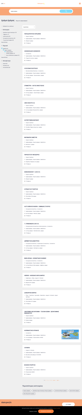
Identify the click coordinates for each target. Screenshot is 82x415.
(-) (2, 48)
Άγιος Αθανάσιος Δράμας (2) (12, 55)
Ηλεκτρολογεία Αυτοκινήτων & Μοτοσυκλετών (36, 226)
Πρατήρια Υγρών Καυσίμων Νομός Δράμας (42, 390)
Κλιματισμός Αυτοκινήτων (43, 243)
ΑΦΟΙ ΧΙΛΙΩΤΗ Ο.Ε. (29, 103)
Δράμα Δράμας (29, 38)
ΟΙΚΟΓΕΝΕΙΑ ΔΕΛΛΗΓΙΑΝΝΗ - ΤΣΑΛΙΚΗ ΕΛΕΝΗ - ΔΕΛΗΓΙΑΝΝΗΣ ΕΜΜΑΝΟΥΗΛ (41, 312)
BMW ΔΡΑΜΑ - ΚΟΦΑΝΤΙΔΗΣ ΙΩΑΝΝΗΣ (35, 258)
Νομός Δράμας (36, 38)
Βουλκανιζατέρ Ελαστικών (32, 71)
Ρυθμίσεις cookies (33, 411)
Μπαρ (33, 278)
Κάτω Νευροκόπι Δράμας (29, 393)
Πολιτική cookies (56, 408)
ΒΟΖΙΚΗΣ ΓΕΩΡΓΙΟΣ (29, 365)
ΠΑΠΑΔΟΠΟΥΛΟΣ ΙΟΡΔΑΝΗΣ (32, 34)
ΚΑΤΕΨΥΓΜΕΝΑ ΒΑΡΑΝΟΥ (31, 120)
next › (54, 380)
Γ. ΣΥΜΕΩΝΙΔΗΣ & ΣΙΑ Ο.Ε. (31, 224)
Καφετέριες (28, 278)
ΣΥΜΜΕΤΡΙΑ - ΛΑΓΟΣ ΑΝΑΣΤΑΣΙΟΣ (34, 85)
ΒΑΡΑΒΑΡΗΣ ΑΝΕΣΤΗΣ (30, 137)
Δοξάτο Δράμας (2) (10, 53)
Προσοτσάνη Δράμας (74, 390)
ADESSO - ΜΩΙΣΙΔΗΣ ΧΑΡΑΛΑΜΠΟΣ (34, 275)
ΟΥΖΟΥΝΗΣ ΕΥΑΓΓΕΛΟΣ (31, 68)
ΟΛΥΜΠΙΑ (27, 347)
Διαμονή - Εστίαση (39, 278)
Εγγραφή (68, 404)
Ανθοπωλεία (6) (6, 36)
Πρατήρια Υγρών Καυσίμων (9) (10, 32)
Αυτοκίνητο (28, 53)
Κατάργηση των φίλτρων (8, 26)
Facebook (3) (6, 65)
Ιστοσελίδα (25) (6, 67)
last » (58, 380)
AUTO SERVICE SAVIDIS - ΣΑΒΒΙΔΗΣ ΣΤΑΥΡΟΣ (37, 206)
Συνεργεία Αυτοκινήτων (31, 209)
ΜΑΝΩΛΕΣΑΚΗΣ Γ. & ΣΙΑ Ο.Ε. (32, 172)
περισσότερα (4, 42)
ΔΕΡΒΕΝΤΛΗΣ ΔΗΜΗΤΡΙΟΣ (31, 241)
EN (4, 3)
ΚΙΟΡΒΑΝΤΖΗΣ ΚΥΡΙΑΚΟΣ (31, 330)
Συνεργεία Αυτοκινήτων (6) (9, 38)
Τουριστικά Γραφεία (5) (8, 40)
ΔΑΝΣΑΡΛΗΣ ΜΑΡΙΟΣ (30, 293)
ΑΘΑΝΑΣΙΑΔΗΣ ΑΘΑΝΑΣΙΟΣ (32, 51)
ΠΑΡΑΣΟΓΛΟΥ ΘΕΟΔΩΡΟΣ (31, 155)
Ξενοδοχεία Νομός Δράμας (60, 390)
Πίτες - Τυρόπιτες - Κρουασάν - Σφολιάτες (35, 295)
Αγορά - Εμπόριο (29, 36)
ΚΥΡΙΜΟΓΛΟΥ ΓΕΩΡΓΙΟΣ (31, 189)
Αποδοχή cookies (46, 411)
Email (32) (5, 63)
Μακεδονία (42, 38)
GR (2, 3)
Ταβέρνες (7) (6, 34)
